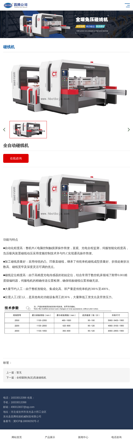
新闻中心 (83, 435)
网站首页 (16, 435)
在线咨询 (16, 158)
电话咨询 (116, 435)
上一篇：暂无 (14, 372)
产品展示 (49, 435)
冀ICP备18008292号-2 (26, 421)
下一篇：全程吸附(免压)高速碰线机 (26, 377)
